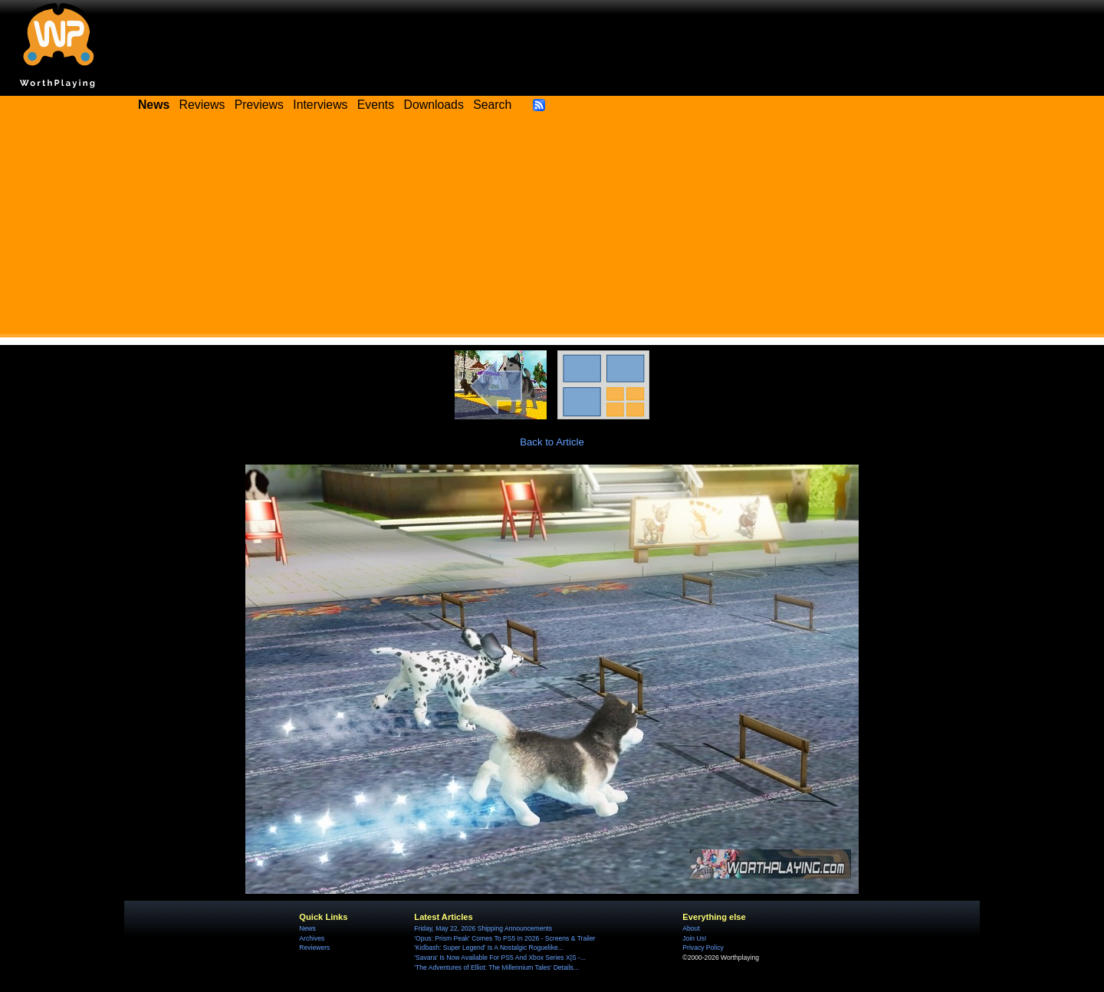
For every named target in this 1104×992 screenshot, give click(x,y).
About (690, 928)
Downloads (434, 104)
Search (492, 104)
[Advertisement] (552, 230)
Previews (259, 104)
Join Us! (694, 938)
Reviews (202, 104)
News (307, 928)
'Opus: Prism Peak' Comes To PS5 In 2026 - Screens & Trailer (504, 938)
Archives (311, 938)
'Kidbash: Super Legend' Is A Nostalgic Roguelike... (489, 947)
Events (375, 104)
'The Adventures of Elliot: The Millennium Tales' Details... (496, 967)
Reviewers (314, 947)
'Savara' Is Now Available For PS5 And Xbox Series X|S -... (500, 957)
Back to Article (552, 442)
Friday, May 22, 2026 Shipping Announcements (483, 928)
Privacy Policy (702, 947)
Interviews (320, 104)
